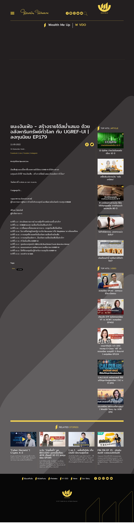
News (75, 478)
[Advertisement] (67, 44)
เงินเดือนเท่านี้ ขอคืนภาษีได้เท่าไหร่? (110, 259)
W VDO (65, 478)
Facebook (13, 153)
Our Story (86, 478)
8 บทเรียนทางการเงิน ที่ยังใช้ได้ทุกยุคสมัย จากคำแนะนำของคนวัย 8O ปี (110, 205)
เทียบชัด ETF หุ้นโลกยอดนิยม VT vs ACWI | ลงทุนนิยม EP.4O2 (110, 319)
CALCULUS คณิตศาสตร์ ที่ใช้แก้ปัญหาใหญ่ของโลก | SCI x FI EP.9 (110, 380)
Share (13, 268)
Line (20, 153)
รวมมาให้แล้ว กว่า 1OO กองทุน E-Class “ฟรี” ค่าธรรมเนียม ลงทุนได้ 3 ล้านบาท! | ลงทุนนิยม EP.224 (111, 350)
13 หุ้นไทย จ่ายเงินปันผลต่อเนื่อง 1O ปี (110, 152)
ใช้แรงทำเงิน (28, 478)
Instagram (33, 153)
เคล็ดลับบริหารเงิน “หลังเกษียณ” (110, 178)
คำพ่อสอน (53, 478)
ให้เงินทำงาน (41, 478)
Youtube (26, 153)
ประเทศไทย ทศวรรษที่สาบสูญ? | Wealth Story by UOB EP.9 (110, 409)
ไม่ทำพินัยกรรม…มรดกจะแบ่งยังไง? (111, 233)
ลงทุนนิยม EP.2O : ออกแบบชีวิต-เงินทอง (110, 292)
